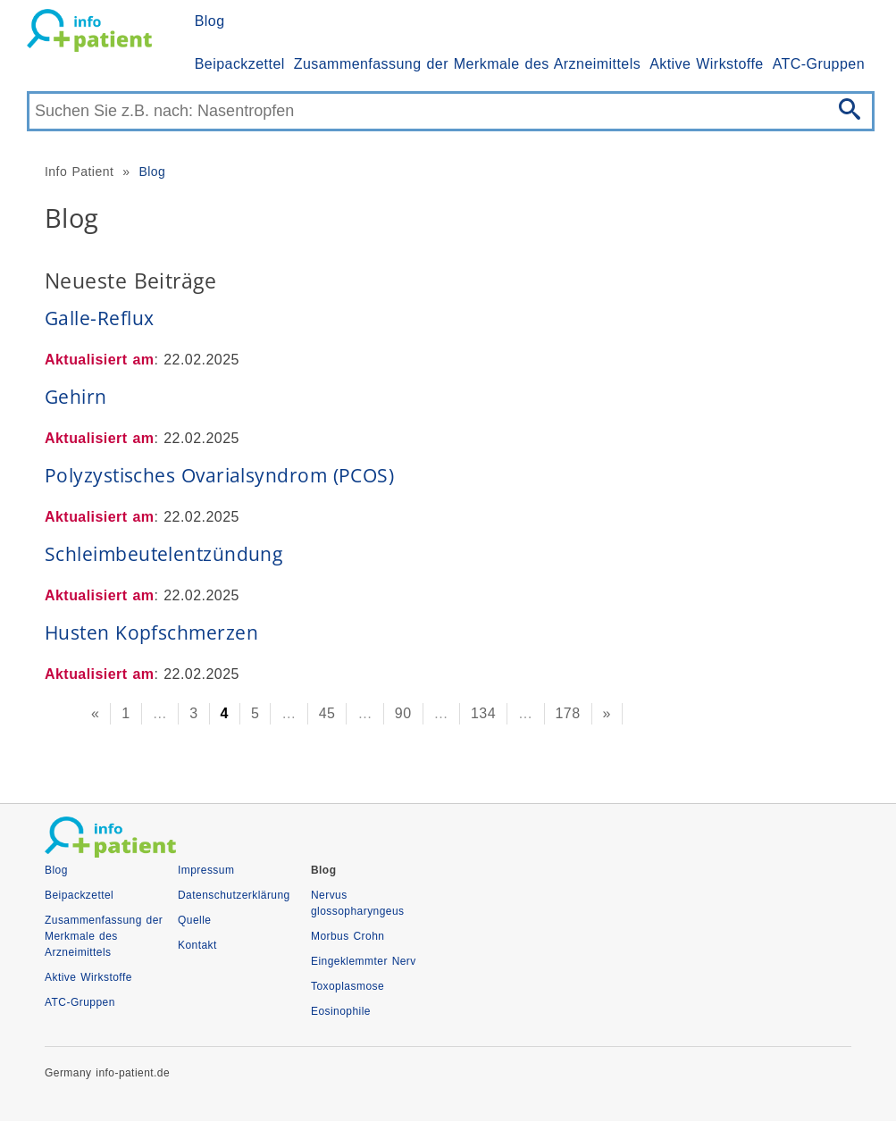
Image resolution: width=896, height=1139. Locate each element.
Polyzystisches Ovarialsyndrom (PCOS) (219, 475)
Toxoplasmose (347, 986)
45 (327, 713)
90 (403, 713)
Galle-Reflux (99, 318)
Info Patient (79, 171)
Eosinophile (341, 1011)
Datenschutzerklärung (234, 895)
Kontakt (197, 945)
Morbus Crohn (347, 936)
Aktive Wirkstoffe (706, 63)
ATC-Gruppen (819, 63)
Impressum (206, 870)
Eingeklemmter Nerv (363, 961)
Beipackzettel (240, 63)
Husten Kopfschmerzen (151, 632)
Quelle (194, 920)
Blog (210, 21)
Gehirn (76, 396)
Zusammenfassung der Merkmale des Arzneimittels (467, 63)
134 (483, 713)
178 (568, 713)
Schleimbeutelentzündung (163, 553)
